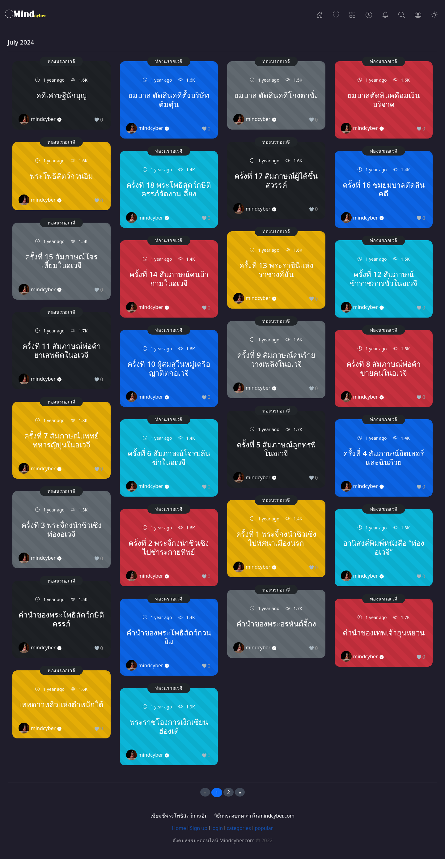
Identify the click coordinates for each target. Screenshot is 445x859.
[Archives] (369, 14)
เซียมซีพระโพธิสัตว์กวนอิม (179, 815)
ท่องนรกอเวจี (61, 61)
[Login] (418, 14)
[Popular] (336, 14)
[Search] (401, 14)
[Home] (319, 14)
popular (264, 828)
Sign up (199, 828)
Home (179, 828)
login (217, 828)
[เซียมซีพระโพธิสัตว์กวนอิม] (385, 14)
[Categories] (352, 14)
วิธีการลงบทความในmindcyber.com (254, 815)
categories (239, 828)
